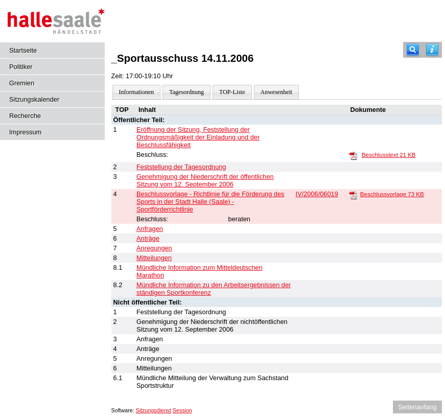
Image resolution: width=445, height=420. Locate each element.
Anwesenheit (277, 92)
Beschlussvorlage (392, 194)
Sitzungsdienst (153, 410)
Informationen (136, 92)
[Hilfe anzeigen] (432, 50)
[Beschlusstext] (353, 155)
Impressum (25, 132)
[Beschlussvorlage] (353, 195)
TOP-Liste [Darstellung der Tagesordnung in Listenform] (232, 92)
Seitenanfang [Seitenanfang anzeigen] (417, 407)
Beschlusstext (389, 155)
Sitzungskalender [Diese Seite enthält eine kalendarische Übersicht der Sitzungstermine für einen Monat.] (34, 99)
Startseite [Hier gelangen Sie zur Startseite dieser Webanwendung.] (23, 50)
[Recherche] (413, 50)
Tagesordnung (186, 92)
